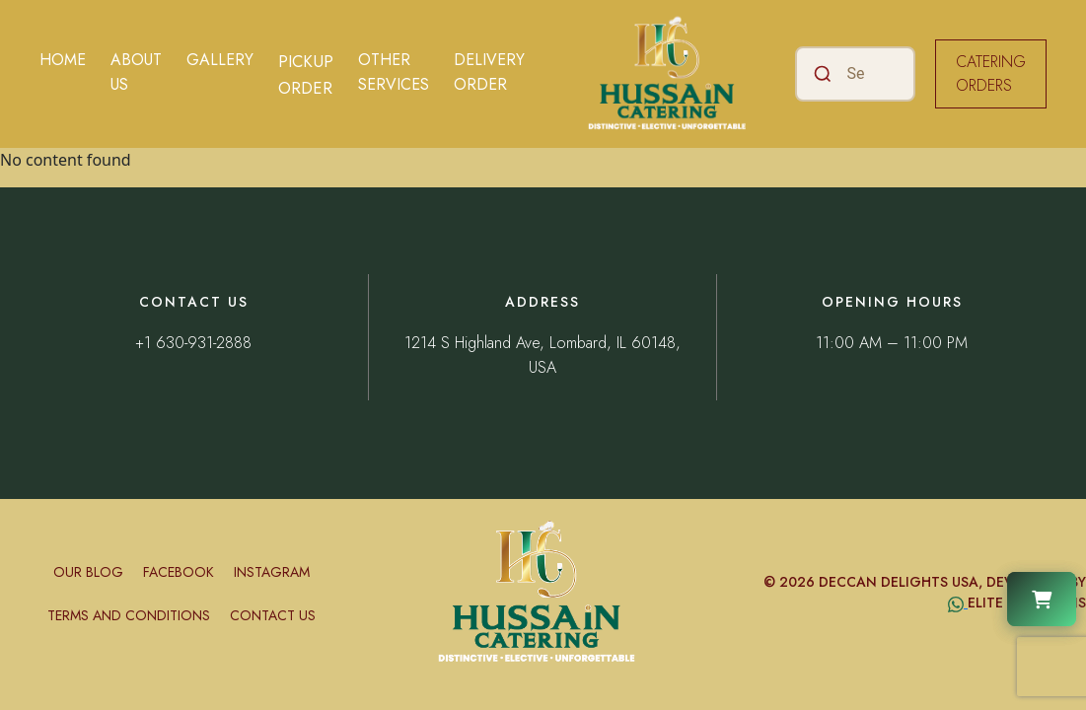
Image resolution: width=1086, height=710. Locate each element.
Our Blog (88, 572)
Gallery (219, 59)
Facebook (178, 572)
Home (62, 59)
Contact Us (273, 615)
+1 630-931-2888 (193, 342)
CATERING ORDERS (991, 73)
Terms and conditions (128, 615)
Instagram (272, 572)
